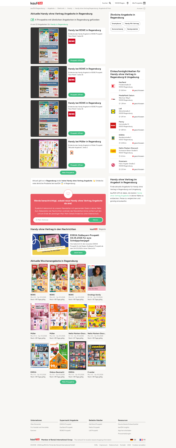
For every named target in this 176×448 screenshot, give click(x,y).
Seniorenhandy (117, 29)
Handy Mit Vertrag (132, 24)
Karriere (33, 430)
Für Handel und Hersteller (40, 427)
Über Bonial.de (36, 424)
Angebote (51, 8)
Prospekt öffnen (76, 60)
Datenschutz (93, 214)
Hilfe (96, 445)
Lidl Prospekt (93, 430)
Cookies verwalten (138, 445)
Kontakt (123, 445)
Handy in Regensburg (59, 24)
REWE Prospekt (65, 430)
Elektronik (60, 8)
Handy (69, 8)
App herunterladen (124, 430)
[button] (68, 45)
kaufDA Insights (123, 427)
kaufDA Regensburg (38, 8)
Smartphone (116, 24)
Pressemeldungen (124, 434)
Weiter (95, 220)
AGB (129, 445)
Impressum (103, 445)
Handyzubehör (132, 29)
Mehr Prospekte (68, 173)
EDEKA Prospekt (65, 424)
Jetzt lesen (78, 253)
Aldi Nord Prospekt (95, 424)
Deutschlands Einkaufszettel (128, 424)
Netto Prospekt (94, 427)
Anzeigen (141, 8)
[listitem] (40, 282)
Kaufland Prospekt (66, 427)
